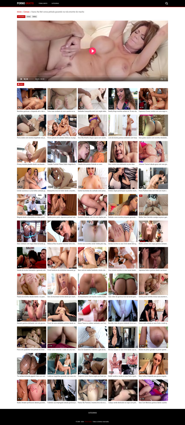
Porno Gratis (43, 3)
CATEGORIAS (55, 3)
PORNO (25, 3)
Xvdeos (34, 16)
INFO (21, 84)
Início (19, 12)
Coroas (26, 12)
